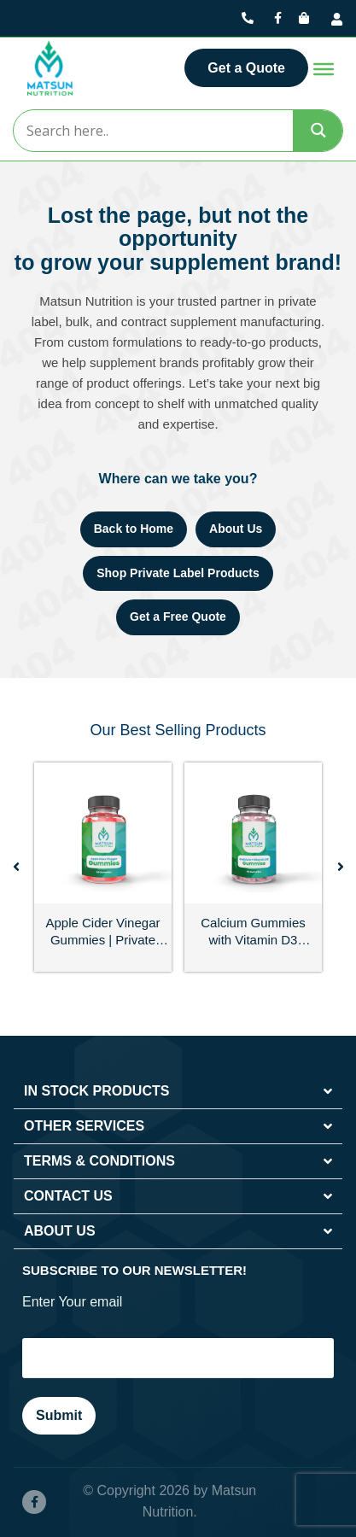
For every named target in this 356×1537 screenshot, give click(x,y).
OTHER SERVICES (84, 1126)
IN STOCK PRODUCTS (96, 1091)
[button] (16, 866)
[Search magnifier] (318, 130)
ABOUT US (60, 1231)
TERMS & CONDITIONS (99, 1161)
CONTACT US (68, 1196)
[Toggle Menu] (323, 69)
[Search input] (152, 130)
